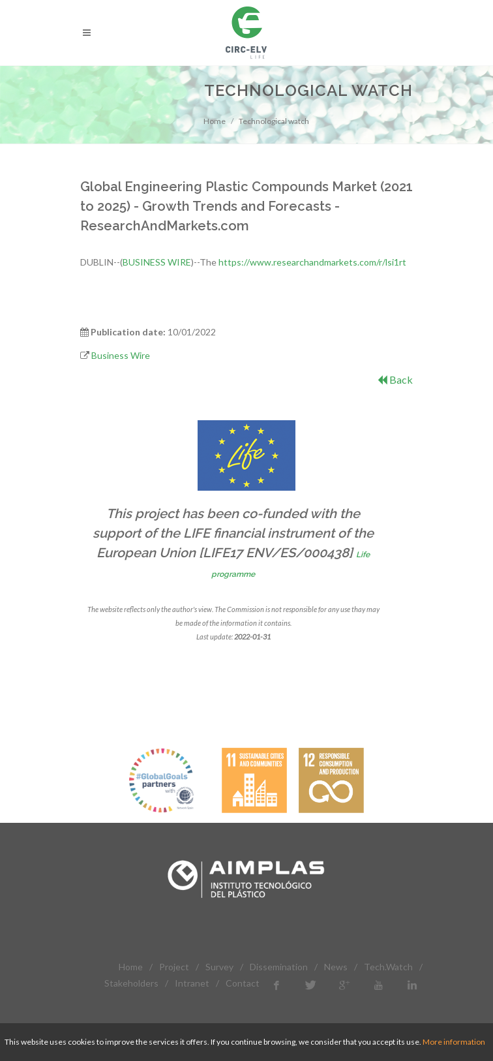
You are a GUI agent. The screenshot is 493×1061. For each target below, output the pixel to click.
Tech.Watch (388, 966)
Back (395, 379)
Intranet (192, 983)
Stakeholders (131, 983)
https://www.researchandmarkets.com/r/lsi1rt (312, 262)
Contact (243, 983)
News (336, 966)
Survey (219, 966)
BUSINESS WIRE (157, 262)
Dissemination (279, 966)
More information (454, 1042)
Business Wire (120, 355)
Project (174, 966)
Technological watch (274, 121)
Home (214, 121)
